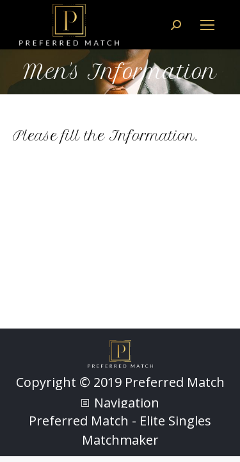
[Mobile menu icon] (207, 25)
